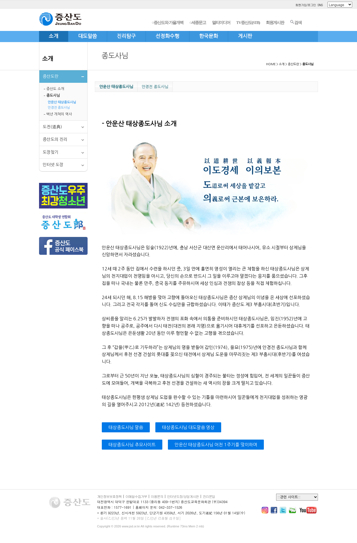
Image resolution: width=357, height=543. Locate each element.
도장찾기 (50, 152)
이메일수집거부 (136, 496)
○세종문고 (197, 22)
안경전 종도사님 (59, 107)
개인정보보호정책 (109, 496)
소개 (47, 59)
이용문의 (157, 496)
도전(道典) (52, 127)
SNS (320, 5)
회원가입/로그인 (305, 5)
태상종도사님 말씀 (125, 427)
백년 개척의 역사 (59, 114)
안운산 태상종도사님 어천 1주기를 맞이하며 (216, 444)
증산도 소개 (55, 89)
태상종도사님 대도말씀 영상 (188, 427)
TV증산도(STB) (248, 22)
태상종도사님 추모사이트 (132, 444)
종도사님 (53, 95)
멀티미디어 (221, 22)
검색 (295, 22)
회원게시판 (275, 22)
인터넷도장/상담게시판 (183, 496)
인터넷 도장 (53, 165)
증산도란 (293, 64)
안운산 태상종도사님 (62, 102)
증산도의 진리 (55, 139)
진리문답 (209, 496)
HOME (271, 64)
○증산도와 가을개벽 (167, 22)
